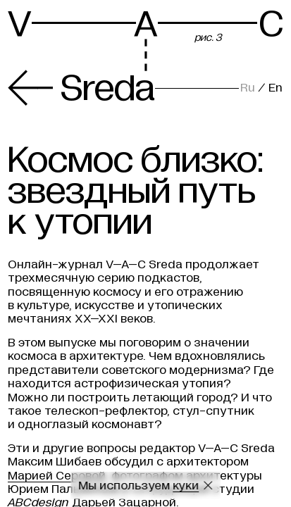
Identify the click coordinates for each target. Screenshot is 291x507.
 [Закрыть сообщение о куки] (208, 486)
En (275, 88)
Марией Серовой (57, 476)
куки (186, 486)
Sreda (81, 88)
